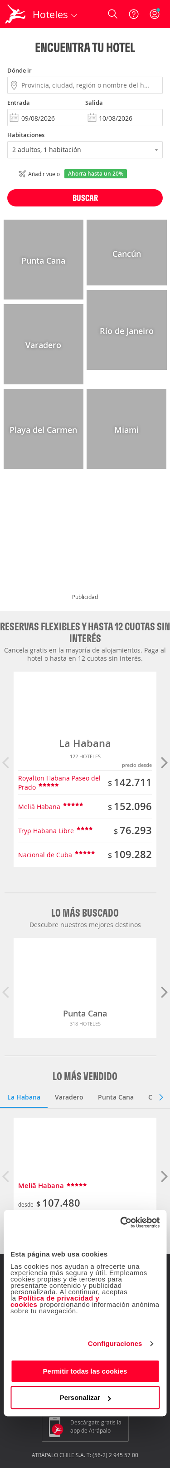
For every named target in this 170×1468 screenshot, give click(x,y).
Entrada (18, 102)
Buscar (85, 197)
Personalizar (85, 1397)
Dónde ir (19, 70)
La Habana (85, 743)
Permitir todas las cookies (85, 1371)
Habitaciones (25, 135)
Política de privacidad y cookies (54, 1301)
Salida (94, 102)
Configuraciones (115, 1343)
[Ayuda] (133, 14)
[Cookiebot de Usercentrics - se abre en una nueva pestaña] (121, 1222)
